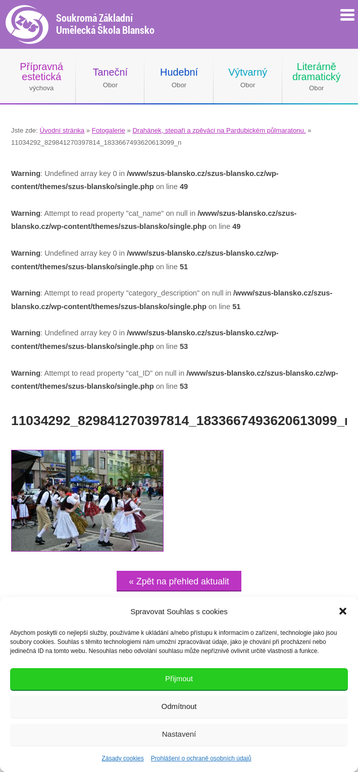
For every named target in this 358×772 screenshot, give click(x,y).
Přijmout (179, 678)
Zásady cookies (122, 758)
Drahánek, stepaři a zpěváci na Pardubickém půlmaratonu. (219, 130)
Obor (110, 78)
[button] (343, 611)
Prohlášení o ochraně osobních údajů (201, 758)
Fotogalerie (108, 130)
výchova (41, 76)
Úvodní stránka (61, 130)
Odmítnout (178, 706)
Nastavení (179, 734)
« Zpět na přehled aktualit (179, 581)
